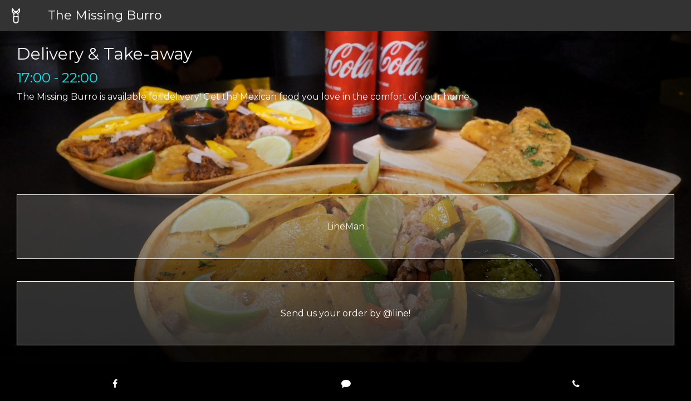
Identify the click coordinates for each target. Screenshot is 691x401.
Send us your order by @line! (345, 313)
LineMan (346, 226)
